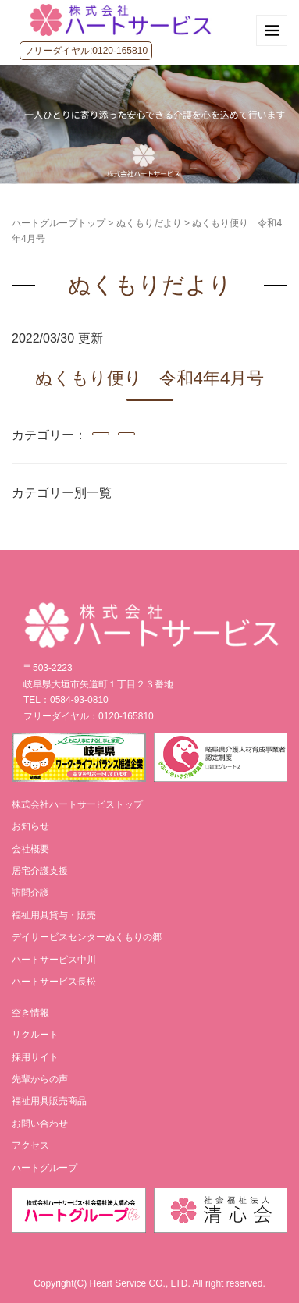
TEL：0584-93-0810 (66, 699)
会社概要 (30, 848)
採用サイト (35, 1057)
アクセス (30, 1145)
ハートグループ (44, 1168)
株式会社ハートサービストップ (77, 804)
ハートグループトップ (58, 223)
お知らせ (30, 826)
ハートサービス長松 (54, 981)
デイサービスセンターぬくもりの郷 (87, 937)
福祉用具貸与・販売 (54, 915)
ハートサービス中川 (54, 959)
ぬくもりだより (149, 223)
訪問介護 (30, 892)
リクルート (35, 1034)
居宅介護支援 (40, 870)
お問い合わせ (40, 1123)
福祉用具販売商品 (49, 1100)
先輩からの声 (40, 1079)
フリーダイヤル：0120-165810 (88, 716)
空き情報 (30, 1012)
